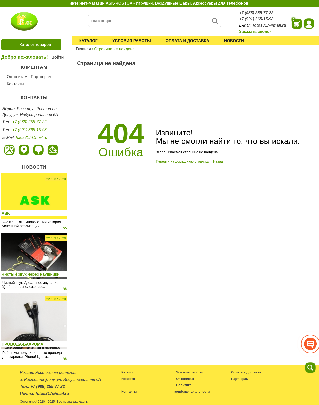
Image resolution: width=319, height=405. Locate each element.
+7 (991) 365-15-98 (256, 19)
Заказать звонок (255, 31)
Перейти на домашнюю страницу (183, 161)
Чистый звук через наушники (31, 274)
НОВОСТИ (34, 167)
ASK (6, 213)
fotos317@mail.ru (269, 25)
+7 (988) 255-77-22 (256, 13)
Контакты (15, 84)
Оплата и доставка (187, 41)
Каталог (88, 41)
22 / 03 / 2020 (56, 179)
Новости (234, 41)
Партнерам (41, 77)
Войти (57, 57)
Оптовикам (17, 77)
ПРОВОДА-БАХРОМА (22, 344)
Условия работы (131, 41)
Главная (83, 49)
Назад (218, 161)
